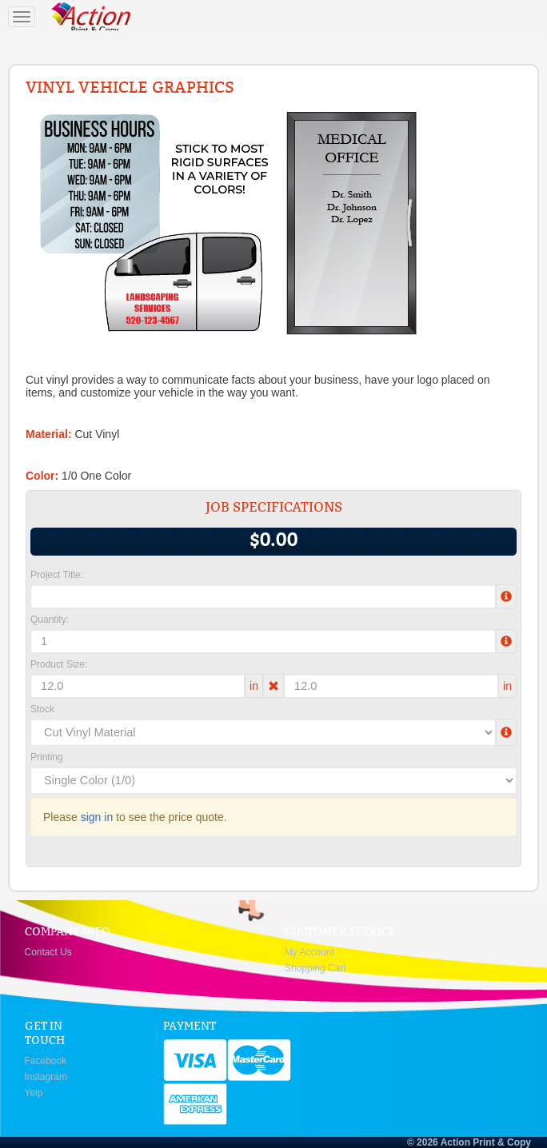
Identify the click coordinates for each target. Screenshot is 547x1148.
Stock (42, 709)
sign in (97, 817)
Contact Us (48, 952)
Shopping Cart (315, 968)
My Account (309, 952)
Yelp (34, 1092)
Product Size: (58, 664)
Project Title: (56, 574)
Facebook (46, 1060)
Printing (46, 757)
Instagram (46, 1076)
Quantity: (49, 619)
